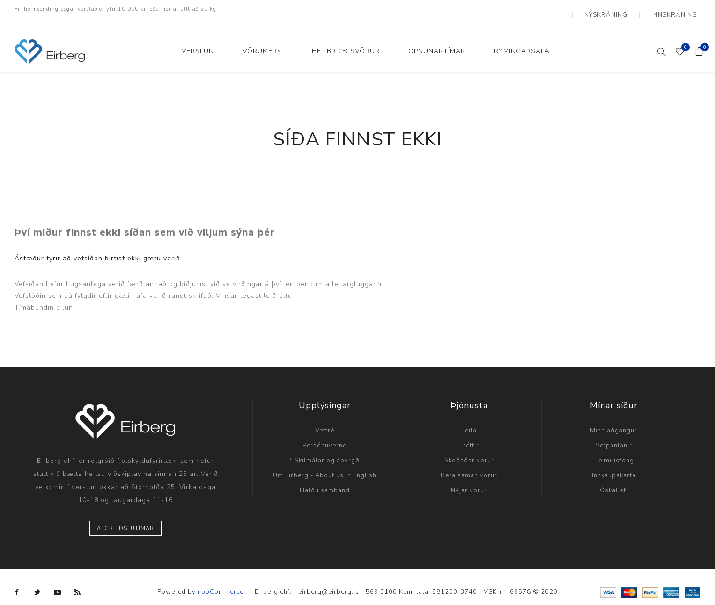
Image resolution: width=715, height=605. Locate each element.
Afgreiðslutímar (125, 517)
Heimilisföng (613, 449)
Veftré (324, 419)
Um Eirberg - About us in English (324, 464)
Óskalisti (614, 479)
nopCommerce (220, 581)
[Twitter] (37, 581)
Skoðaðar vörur (469, 449)
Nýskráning (619, 9)
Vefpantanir (614, 434)
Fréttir (469, 434)
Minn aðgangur (613, 419)
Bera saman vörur (469, 464)
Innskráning (678, 9)
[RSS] (77, 581)
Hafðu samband (325, 479)
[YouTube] (57, 581)
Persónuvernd (324, 434)
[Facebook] (17, 581)
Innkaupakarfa (614, 464)
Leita (469, 419)
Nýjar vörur (469, 479)
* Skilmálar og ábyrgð (324, 449)
